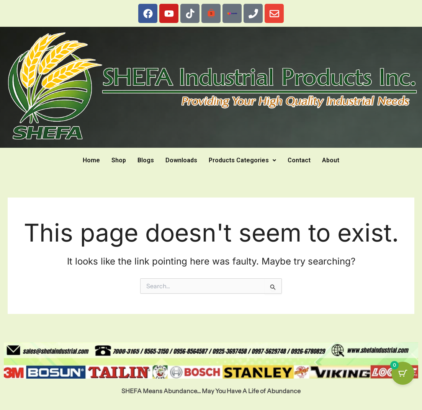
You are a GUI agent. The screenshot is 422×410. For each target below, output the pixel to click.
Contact (299, 160)
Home (91, 160)
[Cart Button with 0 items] (402, 373)
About (330, 160)
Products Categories (242, 160)
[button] (242, 160)
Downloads (181, 160)
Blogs (145, 160)
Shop (118, 160)
